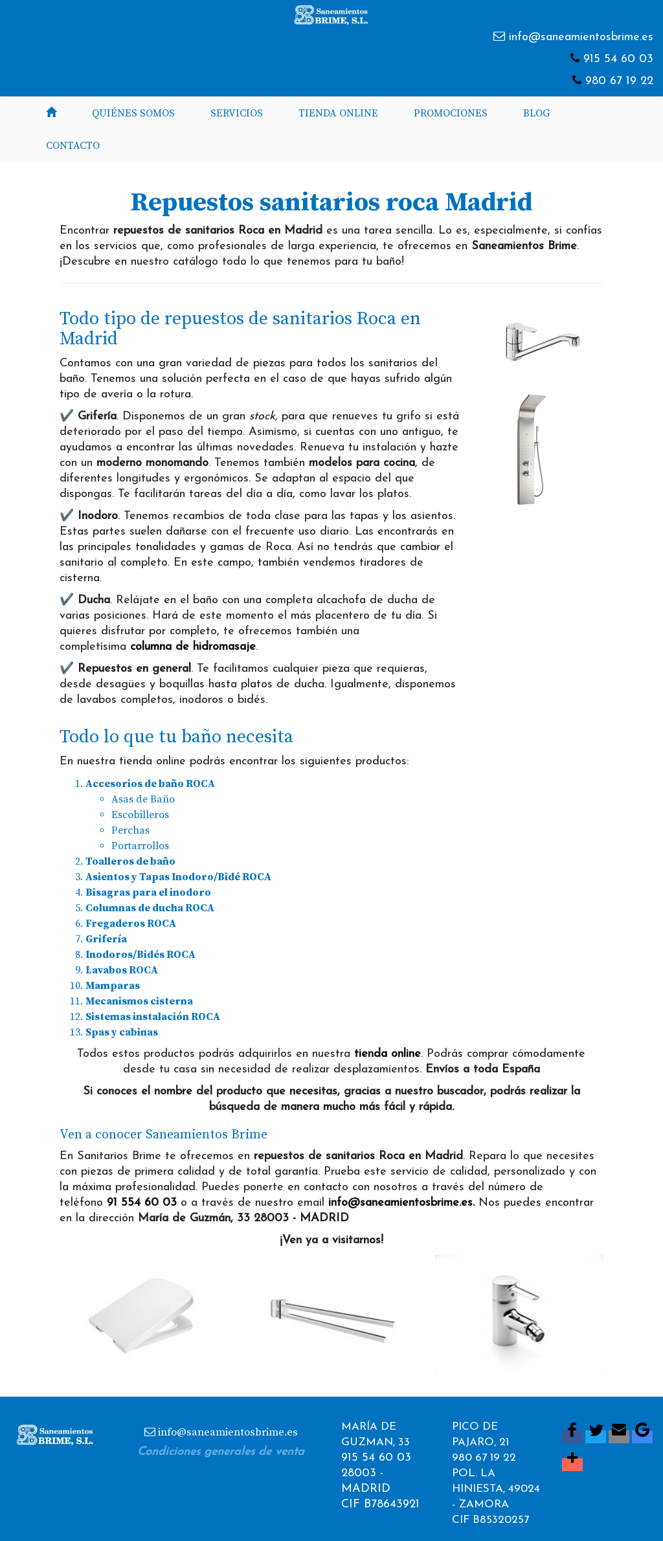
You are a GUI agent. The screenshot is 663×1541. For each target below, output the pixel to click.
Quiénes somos (133, 113)
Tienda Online (338, 113)
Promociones (451, 113)
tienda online (387, 1054)
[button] (160, 1314)
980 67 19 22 (619, 81)
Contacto (73, 145)
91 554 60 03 (142, 1203)
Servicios (236, 113)
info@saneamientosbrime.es (581, 37)
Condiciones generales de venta (220, 1452)
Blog (536, 113)
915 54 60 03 (618, 59)
